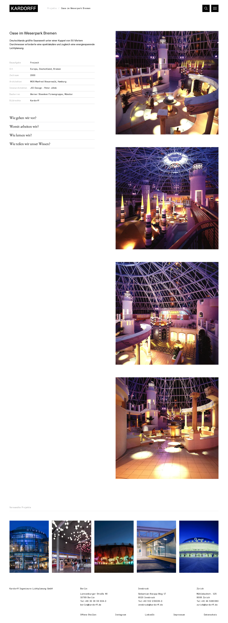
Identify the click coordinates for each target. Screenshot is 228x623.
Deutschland (45, 69)
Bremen (57, 69)
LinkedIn (149, 614)
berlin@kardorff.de (90, 604)
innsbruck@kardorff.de (150, 604)
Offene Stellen (88, 614)
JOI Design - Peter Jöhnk (43, 88)
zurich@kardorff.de (207, 604)
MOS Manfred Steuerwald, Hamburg (48, 81)
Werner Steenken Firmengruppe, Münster (51, 94)
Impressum (179, 614)
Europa (33, 69)
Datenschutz (210, 614)
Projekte (52, 8)
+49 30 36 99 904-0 (95, 601)
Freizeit (34, 62)
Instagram (120, 614)
